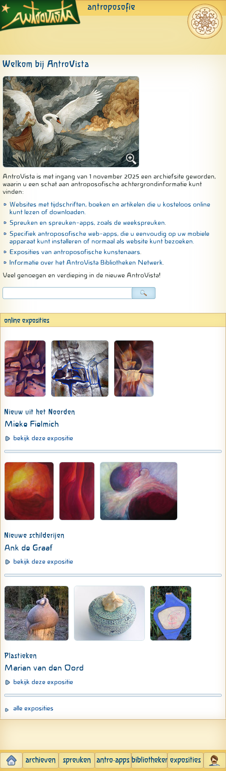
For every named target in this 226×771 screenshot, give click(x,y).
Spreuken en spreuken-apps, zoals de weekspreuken (87, 222)
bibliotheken (149, 760)
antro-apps (113, 760)
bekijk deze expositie (43, 438)
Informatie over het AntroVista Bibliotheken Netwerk (86, 262)
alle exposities (33, 708)
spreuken (77, 760)
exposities (185, 760)
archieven (40, 760)
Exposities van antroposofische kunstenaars (74, 252)
